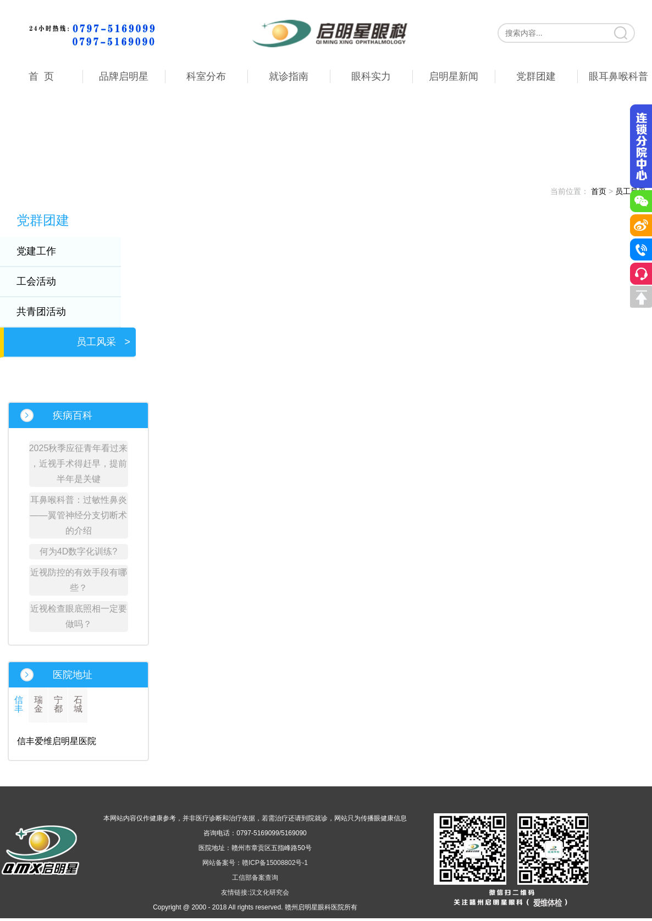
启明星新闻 (453, 76)
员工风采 (103, 341)
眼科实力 (371, 76)
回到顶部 (641, 297)
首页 (598, 191)
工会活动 (43, 281)
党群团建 (536, 76)
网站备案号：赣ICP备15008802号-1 (255, 863)
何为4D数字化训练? (78, 551)
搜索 (622, 33)
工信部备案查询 (255, 877)
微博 (641, 225)
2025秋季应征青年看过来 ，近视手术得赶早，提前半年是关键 (78, 463)
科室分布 (206, 76)
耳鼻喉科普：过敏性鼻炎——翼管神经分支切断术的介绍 (78, 515)
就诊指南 (288, 76)
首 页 (41, 76)
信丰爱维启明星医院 (56, 741)
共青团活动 (48, 311)
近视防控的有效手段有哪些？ (78, 580)
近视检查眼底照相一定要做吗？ (78, 616)
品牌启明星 (123, 76)
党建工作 (43, 251)
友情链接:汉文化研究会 (255, 892)
